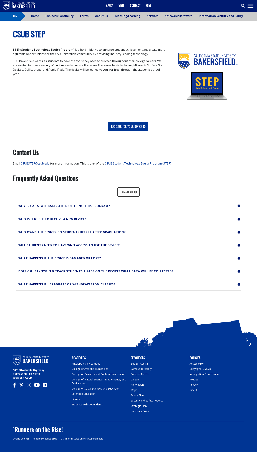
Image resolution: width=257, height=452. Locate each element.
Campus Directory (141, 368)
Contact (135, 5)
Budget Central (140, 363)
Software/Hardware (178, 16)
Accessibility (197, 363)
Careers (135, 379)
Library (76, 399)
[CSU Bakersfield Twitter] (23, 386)
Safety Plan (137, 395)
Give (148, 5)
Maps (134, 390)
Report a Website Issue (45, 438)
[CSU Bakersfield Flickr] (46, 386)
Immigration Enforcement (205, 374)
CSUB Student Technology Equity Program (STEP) (138, 163)
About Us (101, 16)
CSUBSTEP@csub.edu (35, 163)
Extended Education (84, 393)
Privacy (194, 384)
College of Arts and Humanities (90, 368)
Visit (121, 5)
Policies (194, 379)
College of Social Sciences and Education (96, 388)
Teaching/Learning (127, 16)
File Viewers (137, 384)
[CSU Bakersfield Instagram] (30, 386)
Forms (84, 16)
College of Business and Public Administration (99, 374)
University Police (140, 411)
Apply (109, 5)
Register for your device (126, 126)
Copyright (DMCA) (200, 368)
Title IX (194, 390)
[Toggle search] (243, 6)
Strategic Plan (139, 406)
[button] (128, 206)
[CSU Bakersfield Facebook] (16, 386)
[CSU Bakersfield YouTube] (38, 386)
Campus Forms (139, 374)
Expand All (126, 192)
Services (152, 16)
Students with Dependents (88, 404)
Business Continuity (60, 16)
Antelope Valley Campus (86, 363)
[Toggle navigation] (250, 5)
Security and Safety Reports (147, 400)
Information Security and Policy (221, 16)
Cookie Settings (21, 438)
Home (35, 16)
